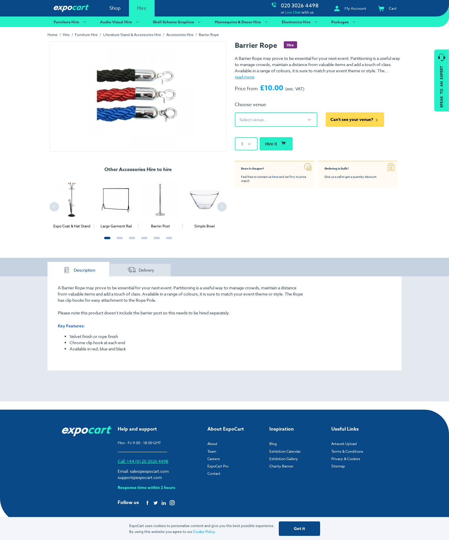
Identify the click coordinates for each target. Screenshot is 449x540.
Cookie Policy (204, 531)
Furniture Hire (71, 21)
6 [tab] (168, 241)
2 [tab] (118, 241)
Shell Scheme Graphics (177, 21)
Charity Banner (281, 466)
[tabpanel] (72, 203)
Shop (115, 8)
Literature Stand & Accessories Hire (132, 34)
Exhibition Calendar (285, 451)
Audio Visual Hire (120, 21)
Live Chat (293, 12)
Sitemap (338, 466)
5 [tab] (155, 241)
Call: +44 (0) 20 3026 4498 (143, 461)
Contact (213, 473)
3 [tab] (130, 241)
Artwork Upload (344, 443)
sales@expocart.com (149, 471)
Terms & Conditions (347, 451)
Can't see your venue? (354, 119)
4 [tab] (143, 241)
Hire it (276, 143)
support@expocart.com (140, 477)
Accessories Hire (180, 34)
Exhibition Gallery (283, 458)
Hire (141, 8)
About (212, 443)
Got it (299, 529)
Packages (344, 21)
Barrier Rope (209, 34)
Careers (213, 458)
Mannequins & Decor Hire (242, 21)
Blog (273, 443)
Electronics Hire (300, 21)
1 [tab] (106, 241)
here (275, 177)
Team (211, 451)
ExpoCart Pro (217, 466)
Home (52, 34)
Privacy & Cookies (345, 458)
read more (244, 77)
